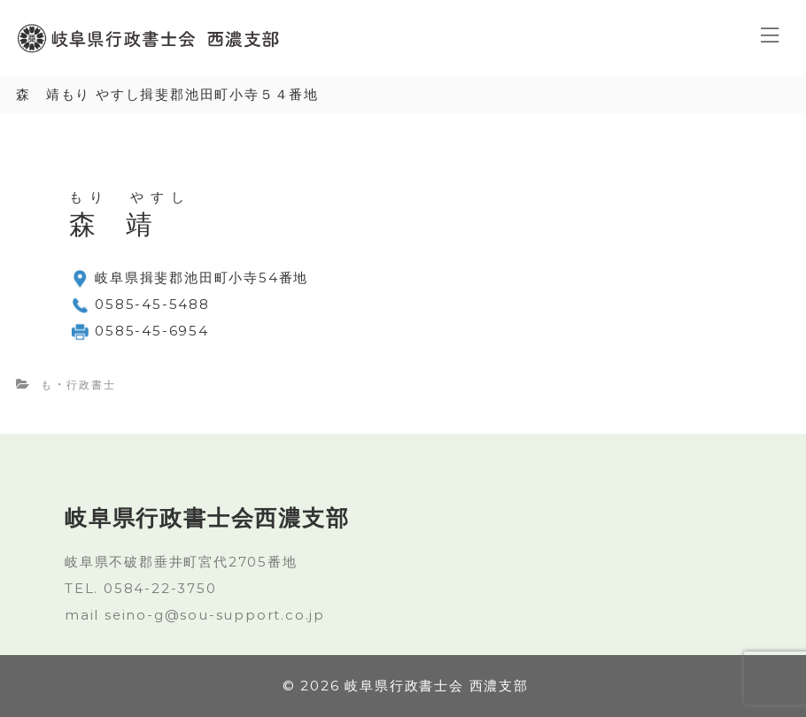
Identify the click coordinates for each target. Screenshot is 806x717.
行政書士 (90, 384)
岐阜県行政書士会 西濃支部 (436, 685)
